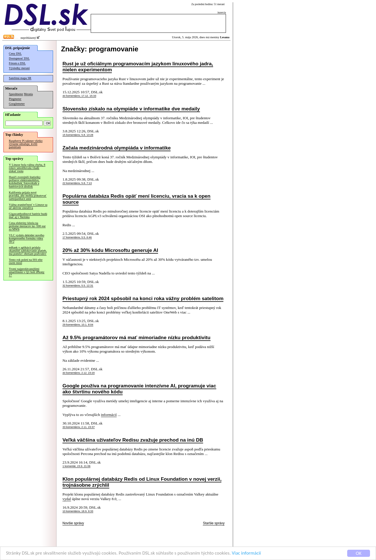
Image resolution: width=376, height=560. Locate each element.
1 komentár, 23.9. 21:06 (76, 466)
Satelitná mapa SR (20, 78)
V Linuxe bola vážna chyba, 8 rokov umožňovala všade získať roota (27, 168)
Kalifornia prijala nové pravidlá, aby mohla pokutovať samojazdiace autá (28, 195)
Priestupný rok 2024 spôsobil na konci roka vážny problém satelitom (142, 298)
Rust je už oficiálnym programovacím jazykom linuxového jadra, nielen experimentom (137, 66)
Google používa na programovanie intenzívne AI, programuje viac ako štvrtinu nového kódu (139, 389)
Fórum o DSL (17, 63)
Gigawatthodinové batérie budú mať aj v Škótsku (28, 215)
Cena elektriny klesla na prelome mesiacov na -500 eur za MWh (27, 226)
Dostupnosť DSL (19, 58)
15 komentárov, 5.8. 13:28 (77, 135)
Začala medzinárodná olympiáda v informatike (116, 148)
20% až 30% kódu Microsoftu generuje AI (110, 250)
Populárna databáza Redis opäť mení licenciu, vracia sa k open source (136, 199)
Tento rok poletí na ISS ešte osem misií (26, 261)
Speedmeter (16, 94)
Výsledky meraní (19, 68)
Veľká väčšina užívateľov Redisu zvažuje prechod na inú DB (132, 440)
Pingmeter (15, 98)
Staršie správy (214, 523)
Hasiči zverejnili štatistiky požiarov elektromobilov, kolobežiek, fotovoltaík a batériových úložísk (25, 181)
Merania (28, 94)
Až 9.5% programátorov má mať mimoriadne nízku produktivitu (136, 337)
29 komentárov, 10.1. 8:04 (77, 324)
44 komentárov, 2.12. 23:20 (78, 372)
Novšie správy (73, 523)
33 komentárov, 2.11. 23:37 (78, 427)
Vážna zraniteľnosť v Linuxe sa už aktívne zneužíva (28, 206)
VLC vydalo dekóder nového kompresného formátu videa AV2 (26, 238)
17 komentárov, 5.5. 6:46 (77, 237)
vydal (66, 499)
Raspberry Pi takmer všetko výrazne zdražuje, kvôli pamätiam (26, 144)
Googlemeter (17, 103)
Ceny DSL (15, 53)
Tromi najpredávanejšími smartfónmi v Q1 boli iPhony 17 (27, 272)
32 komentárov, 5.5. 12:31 (77, 285)
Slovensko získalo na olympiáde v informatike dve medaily (131, 109)
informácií (109, 415)
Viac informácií (246, 553)
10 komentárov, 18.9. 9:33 (77, 511)
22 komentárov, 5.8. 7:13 (77, 183)
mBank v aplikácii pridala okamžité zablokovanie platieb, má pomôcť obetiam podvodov (28, 250)
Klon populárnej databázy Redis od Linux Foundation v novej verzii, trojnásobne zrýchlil (141, 482)
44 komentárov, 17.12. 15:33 (79, 95)
